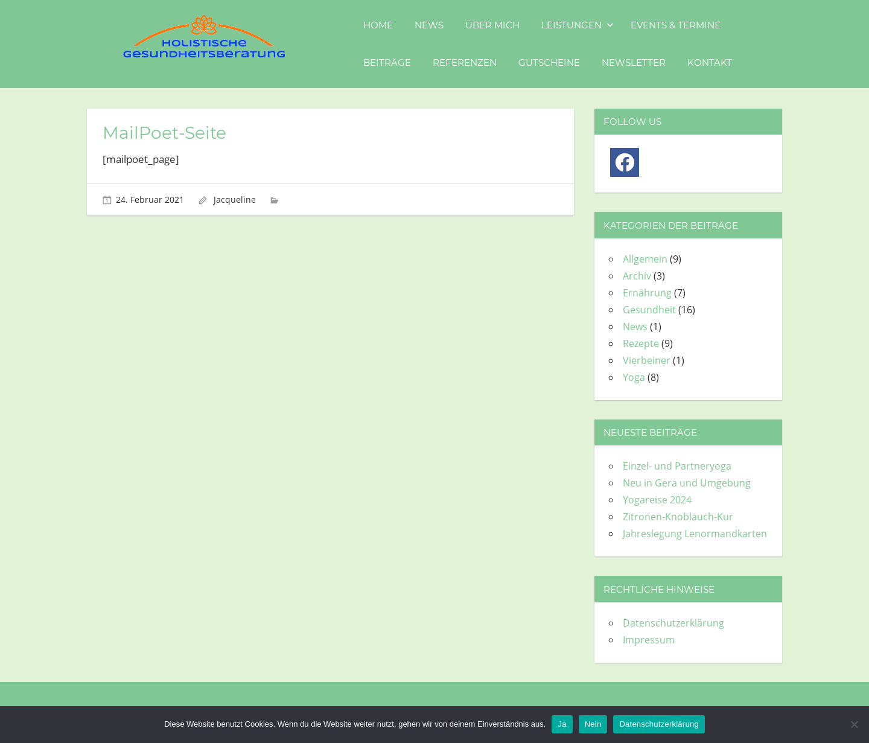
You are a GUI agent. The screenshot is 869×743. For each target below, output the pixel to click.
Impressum (649, 639)
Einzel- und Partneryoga (677, 466)
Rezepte (641, 343)
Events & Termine (676, 25)
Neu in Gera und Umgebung (687, 482)
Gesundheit (649, 309)
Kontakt (709, 62)
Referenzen (465, 62)
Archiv (637, 275)
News (429, 25)
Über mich (492, 25)
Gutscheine (549, 62)
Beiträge (387, 62)
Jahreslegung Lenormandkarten (695, 533)
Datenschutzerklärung (673, 623)
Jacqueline (235, 199)
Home (378, 25)
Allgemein (645, 259)
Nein (593, 724)
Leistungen (577, 25)
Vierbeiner (646, 360)
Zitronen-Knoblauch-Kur (678, 516)
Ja (562, 724)
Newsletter (634, 62)
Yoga (634, 377)
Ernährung (647, 292)
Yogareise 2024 (657, 499)
